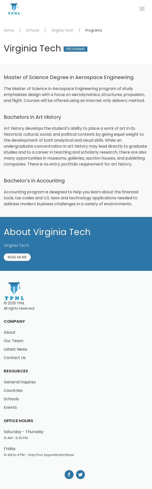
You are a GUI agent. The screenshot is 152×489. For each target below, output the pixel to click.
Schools (32, 30)
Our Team (13, 341)
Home (9, 30)
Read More (17, 257)
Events (10, 407)
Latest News (15, 349)
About (10, 332)
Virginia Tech (62, 30)
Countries (13, 390)
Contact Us (15, 358)
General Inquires (20, 382)
